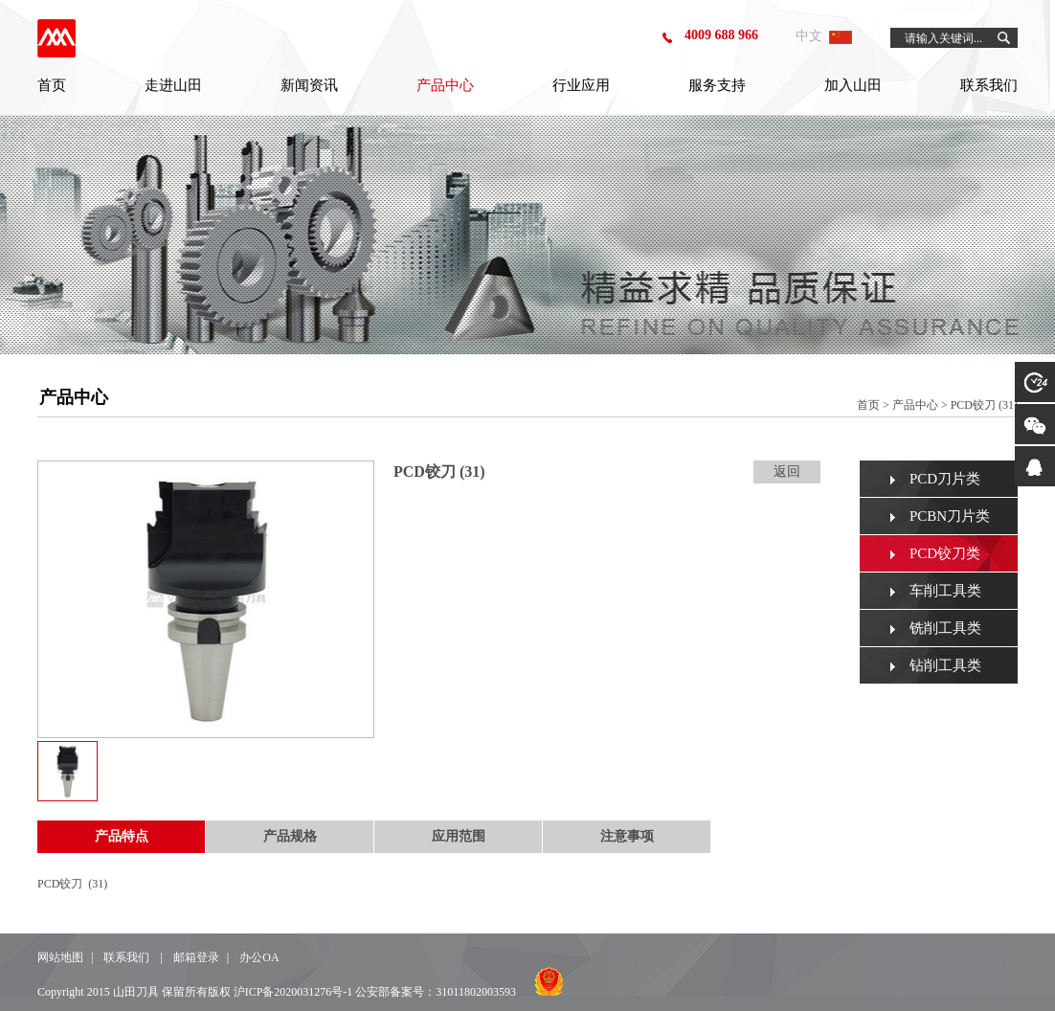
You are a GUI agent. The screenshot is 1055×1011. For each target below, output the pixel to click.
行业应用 (581, 85)
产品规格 (290, 836)
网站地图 (60, 957)
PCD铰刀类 (944, 553)
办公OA (259, 957)
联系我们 (989, 85)
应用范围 (458, 836)
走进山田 (173, 85)
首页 (51, 85)
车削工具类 (945, 590)
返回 (787, 471)
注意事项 (627, 836)
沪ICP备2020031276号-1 (293, 992)
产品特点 (121, 836)
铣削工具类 (945, 628)
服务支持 (717, 85)
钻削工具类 (945, 665)
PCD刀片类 (944, 478)
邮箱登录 (196, 957)
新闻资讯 (309, 85)
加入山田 (853, 85)
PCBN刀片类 (949, 516)
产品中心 (445, 85)
